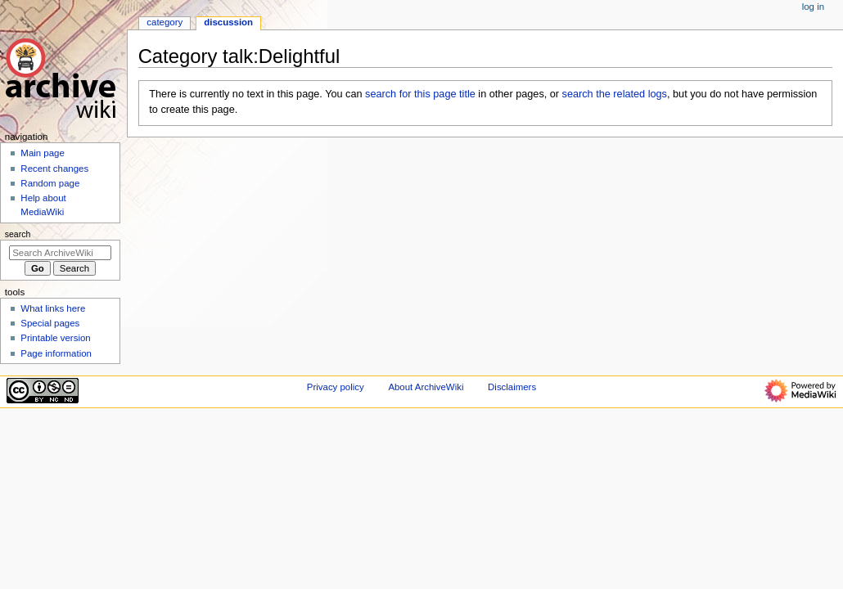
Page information (56, 353)
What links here (52, 308)
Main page (42, 153)
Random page (49, 183)
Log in (813, 6)
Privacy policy (335, 387)
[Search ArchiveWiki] (60, 252)
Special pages (49, 323)
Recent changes (54, 168)
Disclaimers (512, 387)
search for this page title (420, 94)
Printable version (55, 338)
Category (165, 22)
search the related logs (614, 94)
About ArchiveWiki (425, 387)
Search (18, 234)
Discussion (228, 22)
